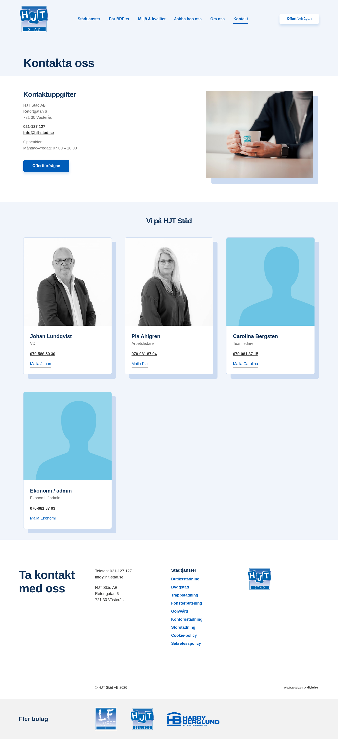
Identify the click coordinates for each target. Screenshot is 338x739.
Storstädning (183, 627)
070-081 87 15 (245, 354)
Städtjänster (89, 19)
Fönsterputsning (186, 603)
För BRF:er (119, 19)
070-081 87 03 (42, 508)
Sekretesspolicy (186, 643)
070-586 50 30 (42, 354)
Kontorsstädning (186, 619)
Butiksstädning (185, 579)
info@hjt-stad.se (38, 133)
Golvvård (179, 611)
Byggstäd (180, 587)
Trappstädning (184, 595)
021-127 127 (34, 126)
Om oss (217, 19)
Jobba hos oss (188, 19)
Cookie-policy (184, 635)
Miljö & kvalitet (152, 19)
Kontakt (240, 19)
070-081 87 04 (144, 354)
